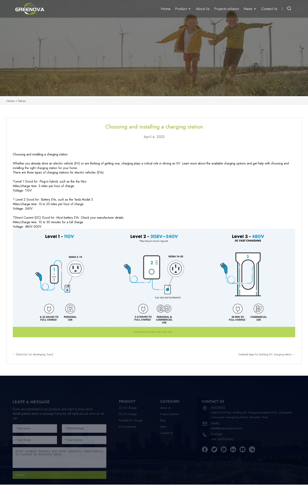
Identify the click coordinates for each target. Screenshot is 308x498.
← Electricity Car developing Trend (33, 359)
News (22, 105)
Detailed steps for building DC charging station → (267, 359)
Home (165, 8)
